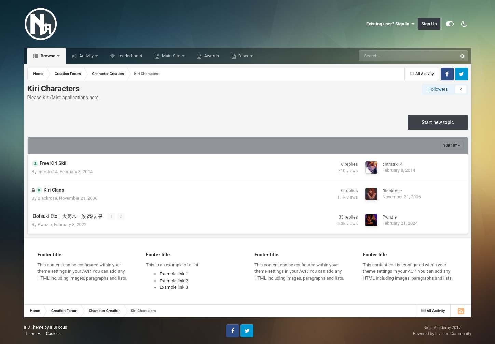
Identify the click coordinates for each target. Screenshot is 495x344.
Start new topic (438, 122)
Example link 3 (174, 287)
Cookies (53, 333)
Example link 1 (174, 273)
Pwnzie (45, 224)
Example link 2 (174, 280)
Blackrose (47, 198)
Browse (48, 55)
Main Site (171, 55)
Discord (245, 55)
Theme (32, 333)
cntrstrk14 (48, 171)
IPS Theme (34, 327)
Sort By (451, 145)
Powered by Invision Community (442, 333)
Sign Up (429, 23)
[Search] (391, 55)
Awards (211, 55)
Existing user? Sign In (390, 24)
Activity (86, 55)
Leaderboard (129, 55)
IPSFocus (58, 327)
